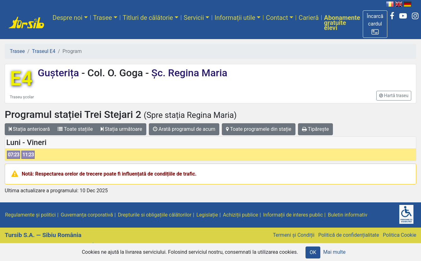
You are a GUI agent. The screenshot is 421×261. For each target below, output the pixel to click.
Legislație (207, 215)
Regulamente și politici (30, 215)
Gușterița (59, 73)
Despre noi (67, 17)
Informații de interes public (293, 215)
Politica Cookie (399, 235)
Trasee (102, 17)
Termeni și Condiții (293, 235)
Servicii (194, 17)
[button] (375, 24)
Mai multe (334, 252)
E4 (21, 78)
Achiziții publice (240, 215)
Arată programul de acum (184, 129)
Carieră (308, 17)
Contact (277, 17)
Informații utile (235, 17)
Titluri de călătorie (148, 17)
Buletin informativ (348, 215)
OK (313, 252)
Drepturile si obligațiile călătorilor (155, 215)
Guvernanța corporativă (87, 215)
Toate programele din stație (258, 129)
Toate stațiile (75, 129)
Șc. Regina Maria (188, 73)
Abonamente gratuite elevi (342, 22)
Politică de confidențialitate (348, 235)
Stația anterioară (29, 129)
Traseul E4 (43, 51)
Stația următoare (121, 129)
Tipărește (315, 129)
